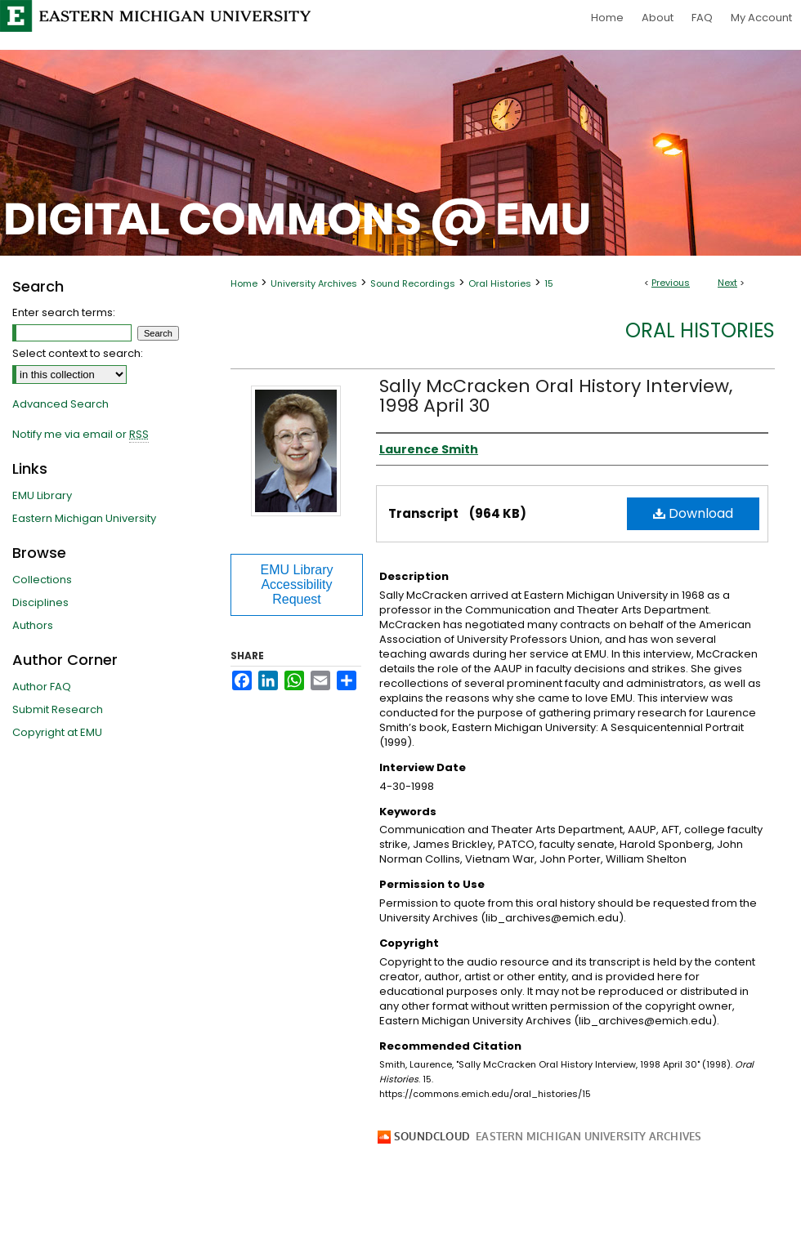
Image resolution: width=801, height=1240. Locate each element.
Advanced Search (60, 404)
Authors (32, 625)
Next (727, 282)
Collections (42, 579)
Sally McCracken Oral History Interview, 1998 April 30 (555, 395)
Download (693, 513)
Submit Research (57, 709)
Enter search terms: (63, 312)
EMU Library (42, 495)
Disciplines (40, 602)
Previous (670, 282)
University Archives (314, 283)
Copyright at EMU (57, 732)
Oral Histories (499, 283)
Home (243, 283)
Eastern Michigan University (84, 518)
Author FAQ (41, 686)
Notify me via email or (80, 434)
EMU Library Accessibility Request (297, 584)
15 (548, 283)
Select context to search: (77, 353)
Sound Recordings (412, 283)
